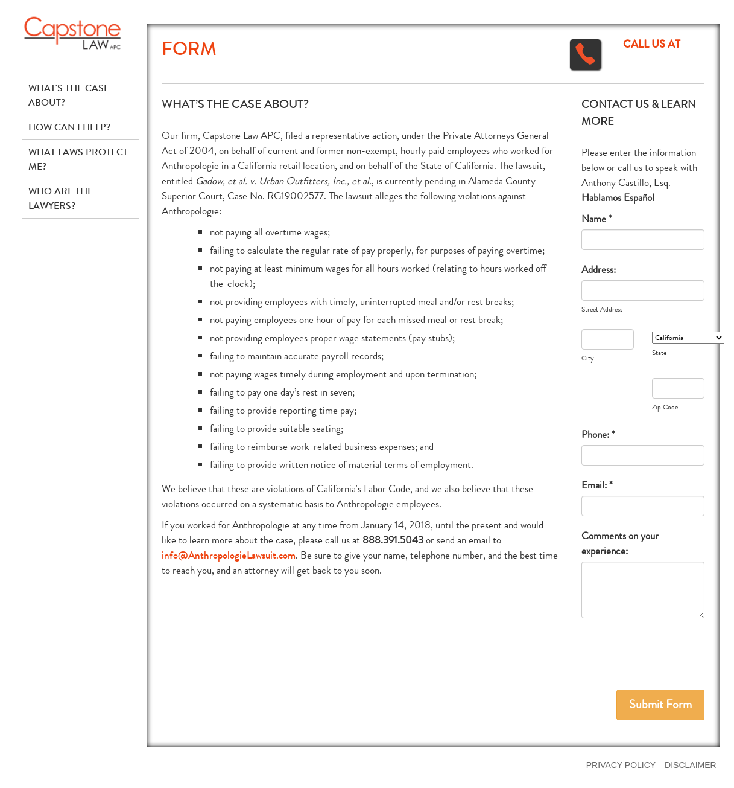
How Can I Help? (69, 127)
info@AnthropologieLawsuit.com (229, 555)
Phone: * (598, 434)
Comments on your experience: (620, 543)
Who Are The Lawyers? (60, 198)
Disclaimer (691, 765)
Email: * (597, 485)
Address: (598, 269)
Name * (596, 218)
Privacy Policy (621, 765)
